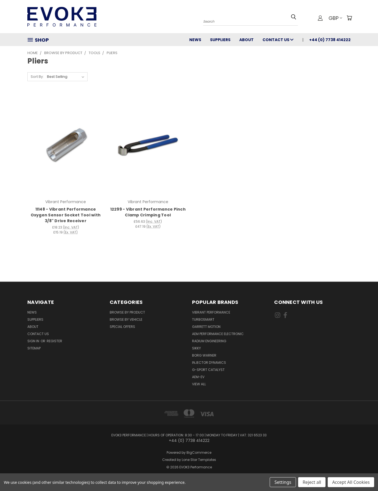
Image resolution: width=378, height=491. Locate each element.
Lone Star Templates (199, 459)
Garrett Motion (206, 326)
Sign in (33, 341)
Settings (282, 482)
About (246, 40)
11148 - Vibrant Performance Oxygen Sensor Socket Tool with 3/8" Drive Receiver (66, 215)
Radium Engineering (209, 341)
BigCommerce (199, 452)
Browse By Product (127, 312)
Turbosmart (203, 319)
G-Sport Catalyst (208, 369)
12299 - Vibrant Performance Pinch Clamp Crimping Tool (148, 212)
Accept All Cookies (351, 482)
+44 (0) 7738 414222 (330, 40)
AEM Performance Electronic (218, 333)
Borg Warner (204, 355)
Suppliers (220, 40)
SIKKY (196, 348)
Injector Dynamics (209, 362)
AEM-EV (198, 377)
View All (199, 384)
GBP (335, 18)
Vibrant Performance (211, 312)
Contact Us (277, 40)
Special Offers (122, 326)
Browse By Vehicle (126, 319)
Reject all (312, 482)
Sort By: (37, 76)
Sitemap (34, 348)
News (195, 40)
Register (54, 341)
